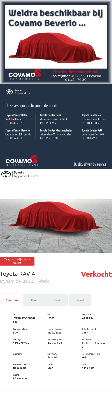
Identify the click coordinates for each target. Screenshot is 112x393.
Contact (80, 300)
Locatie (57, 300)
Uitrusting (34, 300)
